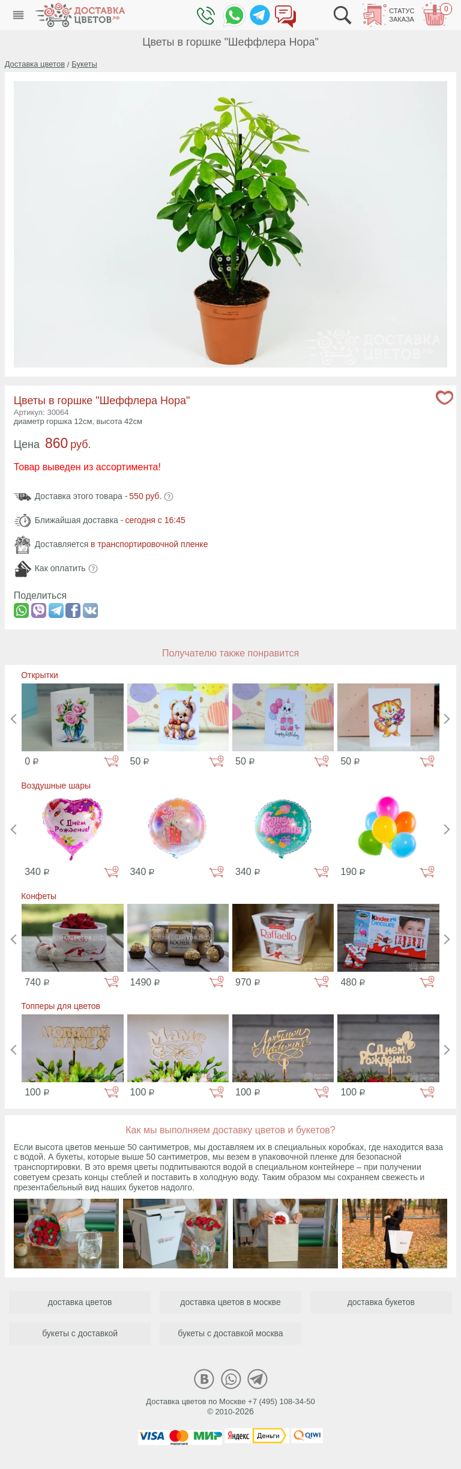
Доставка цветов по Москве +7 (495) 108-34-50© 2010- (230, 1406)
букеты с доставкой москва (230, 1333)
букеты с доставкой (80, 1333)
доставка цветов (80, 1302)
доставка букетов (381, 1302)
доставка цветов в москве (230, 1302)
